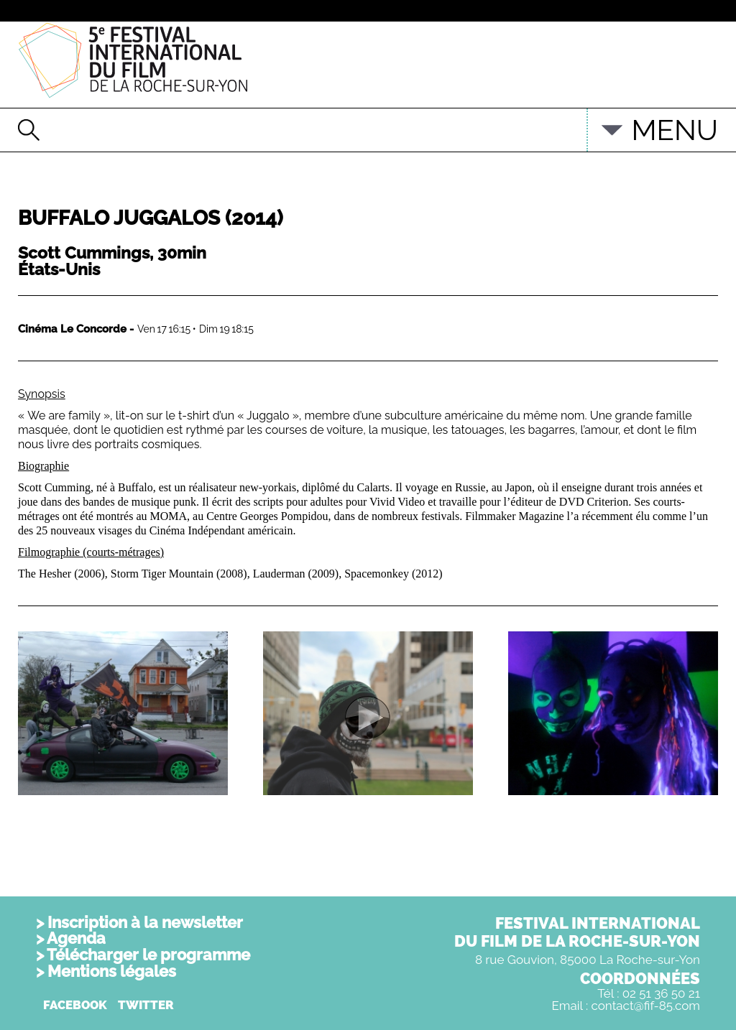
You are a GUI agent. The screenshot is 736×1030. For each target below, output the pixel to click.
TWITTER (146, 1005)
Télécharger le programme (148, 954)
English (553, 123)
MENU (674, 130)
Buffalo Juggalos (150, 218)
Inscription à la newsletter (145, 922)
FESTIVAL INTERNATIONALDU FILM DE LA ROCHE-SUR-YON (577, 932)
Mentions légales (111, 971)
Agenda (76, 938)
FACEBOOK (75, 1005)
